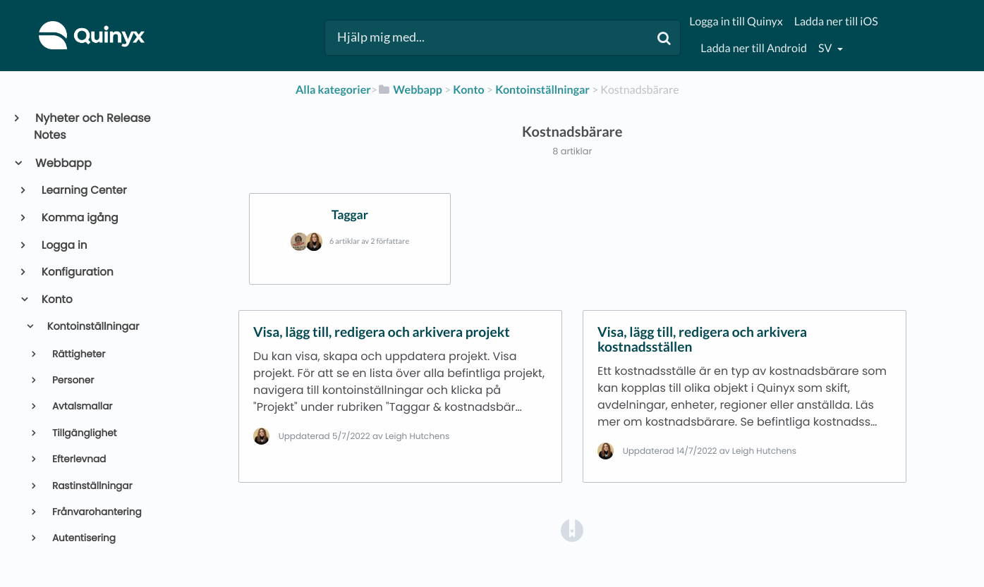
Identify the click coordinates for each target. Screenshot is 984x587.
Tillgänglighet (82, 433)
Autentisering (82, 538)
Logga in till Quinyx (735, 21)
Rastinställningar (90, 486)
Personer (71, 380)
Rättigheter (77, 354)
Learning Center (83, 190)
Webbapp (63, 163)
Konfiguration (77, 272)
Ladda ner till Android (753, 48)
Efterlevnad (77, 459)
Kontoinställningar (91, 327)
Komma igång (79, 218)
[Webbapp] (409, 90)
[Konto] (468, 90)
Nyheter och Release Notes (92, 126)
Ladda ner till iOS (836, 21)
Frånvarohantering (95, 512)
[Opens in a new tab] (572, 529)
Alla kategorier (333, 90)
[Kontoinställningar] (542, 90)
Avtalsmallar (80, 406)
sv (826, 48)
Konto (56, 299)
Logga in (63, 245)
